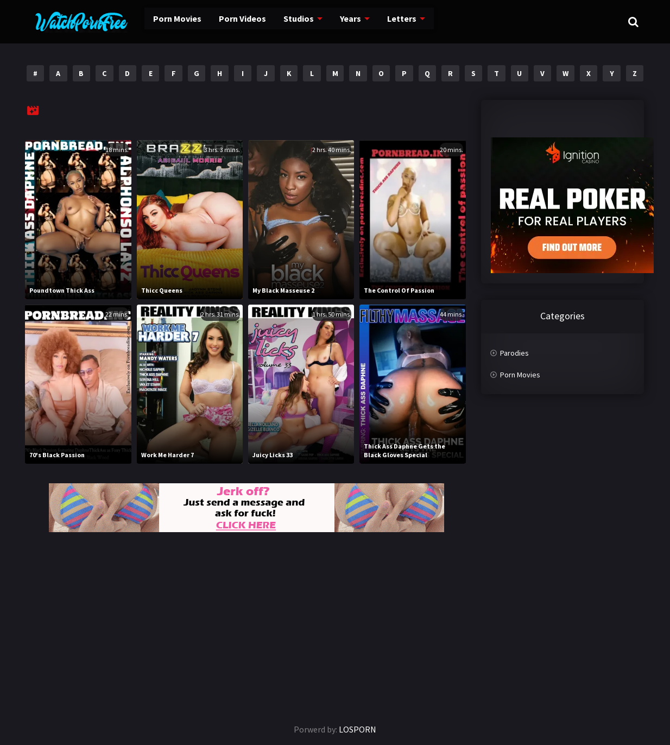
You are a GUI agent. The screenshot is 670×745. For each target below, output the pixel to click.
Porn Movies (161, 21)
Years (330, 21)
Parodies (514, 353)
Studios (279, 21)
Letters (380, 21)
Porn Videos (224, 21)
